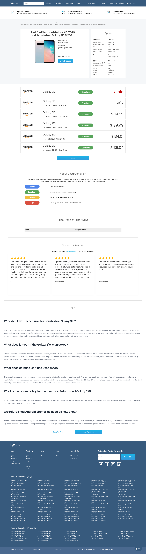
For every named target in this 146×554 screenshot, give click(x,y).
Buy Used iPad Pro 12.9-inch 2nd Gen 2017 (72, 494)
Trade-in (112, 3)
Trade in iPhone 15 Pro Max (18, 531)
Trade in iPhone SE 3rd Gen (126, 537)
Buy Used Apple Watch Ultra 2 (125, 505)
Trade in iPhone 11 (96, 537)
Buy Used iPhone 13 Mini (18, 484)
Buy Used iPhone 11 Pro (71, 485)
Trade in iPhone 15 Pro (44, 531)
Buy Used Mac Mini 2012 (98, 518)
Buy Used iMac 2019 (70, 515)
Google (13, 461)
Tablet (59, 3)
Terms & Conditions (17, 549)
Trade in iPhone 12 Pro (97, 535)
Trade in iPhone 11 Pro (70, 537)
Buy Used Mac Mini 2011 (71, 518)
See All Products (15, 464)
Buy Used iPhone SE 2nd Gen (18, 490)
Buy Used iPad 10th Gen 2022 (98, 501)
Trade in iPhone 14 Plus (44, 533)
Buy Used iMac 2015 (17, 515)
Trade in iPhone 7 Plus (71, 540)
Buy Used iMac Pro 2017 (71, 516)
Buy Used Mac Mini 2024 (98, 520)
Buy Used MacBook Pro (45, 489)
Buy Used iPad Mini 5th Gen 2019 (126, 497)
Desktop (91, 3)
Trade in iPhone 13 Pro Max (99, 533)
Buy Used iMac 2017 (44, 515)
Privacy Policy (37, 549)
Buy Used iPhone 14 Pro (17, 482)
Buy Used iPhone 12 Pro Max (72, 484)
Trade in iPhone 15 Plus (71, 531)
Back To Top (57, 432)
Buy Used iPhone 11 (97, 485)
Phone (49, 3)
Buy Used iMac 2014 (124, 511)
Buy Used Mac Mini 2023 (71, 520)
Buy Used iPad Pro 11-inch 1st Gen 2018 (72, 497)
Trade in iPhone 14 (69, 533)
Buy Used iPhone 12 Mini (125, 484)
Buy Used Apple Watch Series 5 (98, 512)
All (41, 456)
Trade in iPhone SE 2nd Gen (19, 539)
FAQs (57, 456)
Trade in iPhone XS (70, 539)
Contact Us (73, 458)
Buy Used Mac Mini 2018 (18, 520)
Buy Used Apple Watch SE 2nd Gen (45, 508)
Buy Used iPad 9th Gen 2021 (126, 500)
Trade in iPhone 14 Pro (17, 533)
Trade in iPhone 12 (123, 535)
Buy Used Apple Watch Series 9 (125, 508)
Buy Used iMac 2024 (44, 516)
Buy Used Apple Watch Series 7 (45, 512)
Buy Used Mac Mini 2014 (125, 518)
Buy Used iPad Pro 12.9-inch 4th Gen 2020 (19, 494)
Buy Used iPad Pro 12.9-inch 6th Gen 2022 (99, 490)
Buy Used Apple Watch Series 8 (18, 512)
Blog (121, 3)
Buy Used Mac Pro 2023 (18, 518)
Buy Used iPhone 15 (97, 480)
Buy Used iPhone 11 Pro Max (46, 485)
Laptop (80, 3)
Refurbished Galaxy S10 (49, 22)
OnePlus (28, 466)
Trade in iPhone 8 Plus (17, 540)
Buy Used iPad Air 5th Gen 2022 (18, 501)
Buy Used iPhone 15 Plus (71, 480)
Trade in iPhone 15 (96, 531)
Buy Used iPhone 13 (43, 484)
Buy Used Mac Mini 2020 (45, 520)
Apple (12, 456)
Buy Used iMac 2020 (97, 515)
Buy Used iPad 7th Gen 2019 (46, 504)
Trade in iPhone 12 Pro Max (72, 535)
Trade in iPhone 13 (16, 535)
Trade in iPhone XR (97, 539)
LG (26, 464)
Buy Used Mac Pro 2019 (125, 516)
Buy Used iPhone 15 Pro (44, 480)
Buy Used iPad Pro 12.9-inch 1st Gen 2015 (99, 494)
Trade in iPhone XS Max (45, 539)
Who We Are (74, 456)
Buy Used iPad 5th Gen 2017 (99, 504)
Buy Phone (29, 22)
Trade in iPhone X (123, 539)
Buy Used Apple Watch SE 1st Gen (72, 508)
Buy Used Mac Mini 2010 (45, 518)
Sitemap (58, 549)
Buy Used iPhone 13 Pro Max (99, 482)
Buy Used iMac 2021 (124, 515)
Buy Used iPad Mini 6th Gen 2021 (99, 497)
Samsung (37, 22)
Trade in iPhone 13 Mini (44, 535)
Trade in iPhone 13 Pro (124, 533)
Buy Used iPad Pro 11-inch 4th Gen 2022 (126, 494)
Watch (69, 3)
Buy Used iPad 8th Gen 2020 (18, 505)
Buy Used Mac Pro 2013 (98, 516)
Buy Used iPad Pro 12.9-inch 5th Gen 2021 (126, 490)
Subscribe (128, 457)
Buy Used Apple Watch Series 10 (98, 508)
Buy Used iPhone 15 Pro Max (19, 480)
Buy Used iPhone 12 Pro (98, 484)
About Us (131, 3)
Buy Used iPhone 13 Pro (125, 482)
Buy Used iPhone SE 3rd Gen (125, 486)
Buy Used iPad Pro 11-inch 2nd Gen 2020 (45, 497)
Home (22, 22)
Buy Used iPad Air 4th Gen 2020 (45, 501)
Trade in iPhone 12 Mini (17, 537)
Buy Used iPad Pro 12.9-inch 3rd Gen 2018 (46, 494)
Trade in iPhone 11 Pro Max (45, 537)
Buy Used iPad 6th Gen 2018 (71, 505)
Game (102, 3)
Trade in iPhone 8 (43, 540)
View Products (65, 61)
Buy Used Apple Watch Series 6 (71, 512)
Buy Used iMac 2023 (17, 516)
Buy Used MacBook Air (71, 489)
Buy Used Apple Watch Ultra (18, 508)
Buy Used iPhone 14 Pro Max (126, 480)
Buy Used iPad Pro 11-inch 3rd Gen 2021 (18, 497)
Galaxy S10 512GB (62, 22)
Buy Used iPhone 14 (70, 482)
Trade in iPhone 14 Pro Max (126, 531)
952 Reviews (71, 251)
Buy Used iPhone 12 (16, 485)
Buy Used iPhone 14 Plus (45, 482)
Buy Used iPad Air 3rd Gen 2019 (72, 501)
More (73, 158)
